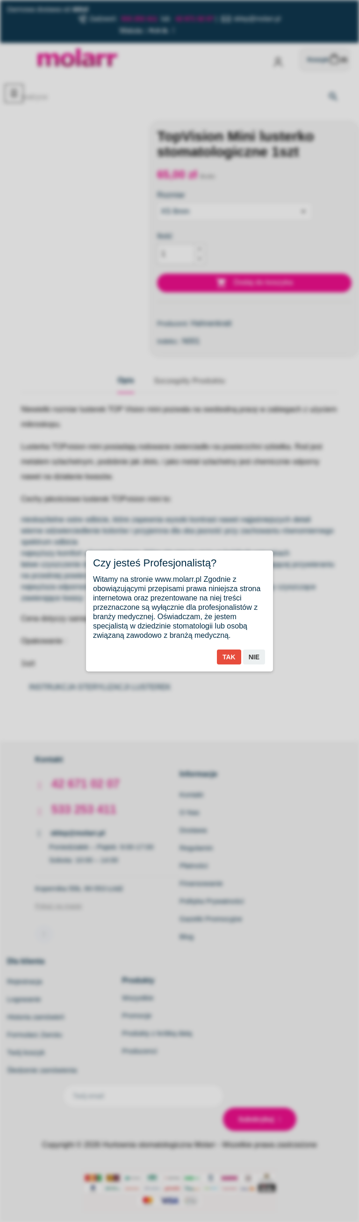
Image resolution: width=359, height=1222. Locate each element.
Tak (229, 657)
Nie (254, 657)
